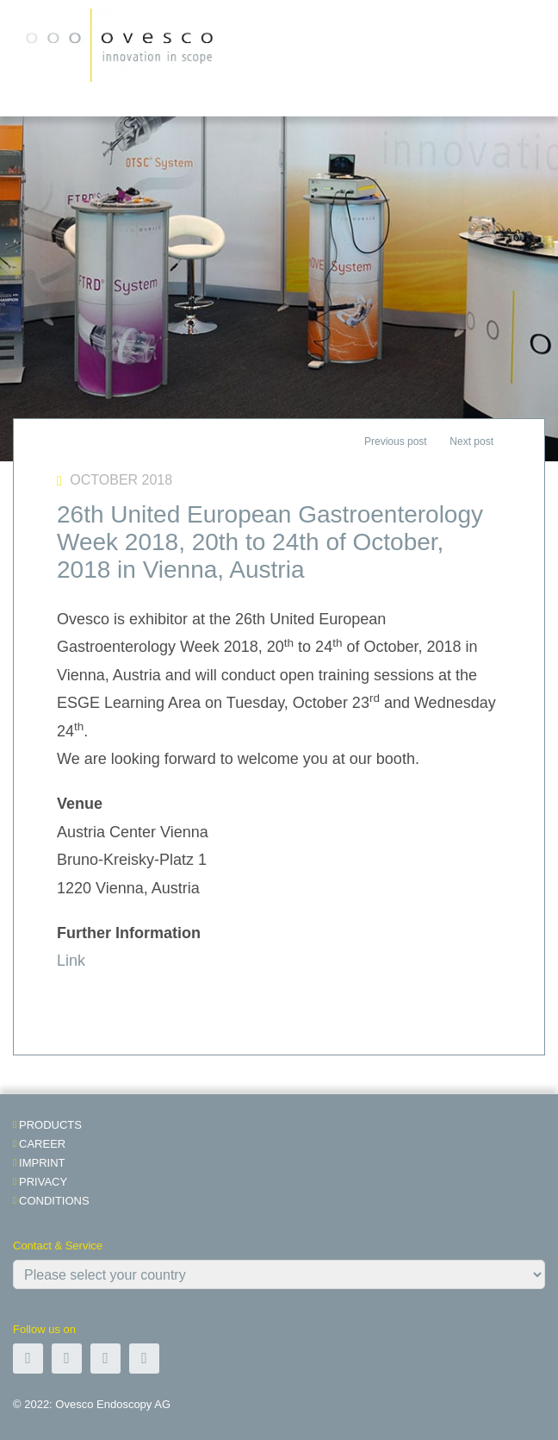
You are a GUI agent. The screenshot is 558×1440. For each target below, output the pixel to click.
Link (71, 960)
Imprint (42, 1162)
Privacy (43, 1181)
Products (50, 1124)
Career (42, 1143)
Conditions (54, 1200)
